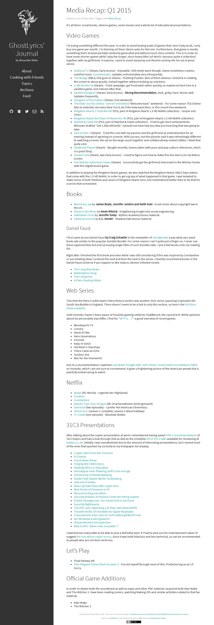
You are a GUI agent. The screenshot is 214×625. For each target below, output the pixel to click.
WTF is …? (126, 318)
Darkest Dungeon (85, 92)
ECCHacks (80, 456)
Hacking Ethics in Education (91, 467)
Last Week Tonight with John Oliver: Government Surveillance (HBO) (155, 365)
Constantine (81, 400)
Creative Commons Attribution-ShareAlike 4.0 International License (159, 614)
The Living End (83, 276)
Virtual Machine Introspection (92, 522)
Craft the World (83, 85)
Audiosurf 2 (81, 70)
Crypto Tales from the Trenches (93, 453)
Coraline (79, 396)
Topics (27, 83)
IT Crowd (79, 414)
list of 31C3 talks (156, 439)
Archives (27, 89)
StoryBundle (160, 237)
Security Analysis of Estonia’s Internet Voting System (106, 497)
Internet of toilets (85, 482)
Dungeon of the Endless (89, 100)
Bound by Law (82, 204)
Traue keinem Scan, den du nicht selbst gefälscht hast (107, 515)
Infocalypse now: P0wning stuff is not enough (102, 471)
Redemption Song (85, 273)
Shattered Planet (84, 147)
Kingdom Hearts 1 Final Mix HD (93, 111)
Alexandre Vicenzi (158, 618)
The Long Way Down (86, 269)
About (27, 71)
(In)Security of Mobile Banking (93, 475)
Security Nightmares (86, 504)
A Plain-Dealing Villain (87, 280)
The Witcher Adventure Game (92, 162)
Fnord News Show (85, 460)
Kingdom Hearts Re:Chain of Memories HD (100, 118)
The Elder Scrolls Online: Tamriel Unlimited (101, 103)
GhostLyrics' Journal (27, 49)
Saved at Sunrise (84, 219)
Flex (140, 618)
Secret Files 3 (82, 133)
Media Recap (114, 18)
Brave (77, 393)
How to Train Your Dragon (90, 404)
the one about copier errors (94, 536)
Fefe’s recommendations (181, 435)
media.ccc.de (74, 442)
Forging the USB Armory (89, 464)
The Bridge (81, 78)
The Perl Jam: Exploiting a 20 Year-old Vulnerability (105, 508)
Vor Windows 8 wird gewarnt (91, 519)
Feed (27, 95)
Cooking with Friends (27, 77)
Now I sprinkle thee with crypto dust (96, 486)
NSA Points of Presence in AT (92, 489)
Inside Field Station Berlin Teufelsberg (98, 478)
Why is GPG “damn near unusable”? (96, 526)
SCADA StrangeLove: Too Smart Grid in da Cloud (104, 500)
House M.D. (81, 411)
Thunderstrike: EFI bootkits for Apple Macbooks (104, 511)
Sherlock (79, 407)
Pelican (114, 618)
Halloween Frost (84, 215)
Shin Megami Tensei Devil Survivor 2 (96, 564)
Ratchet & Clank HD (86, 122)
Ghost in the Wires (85, 211)
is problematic (102, 74)
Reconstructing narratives (90, 493)
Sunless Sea (81, 155)
